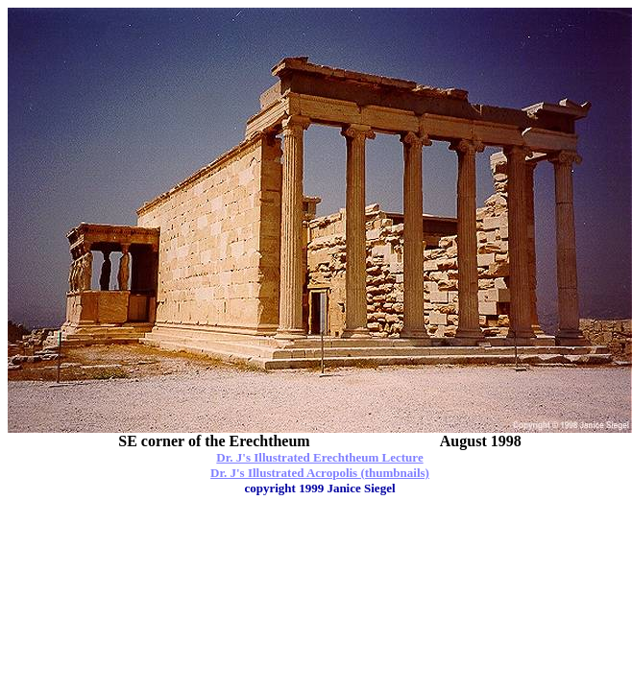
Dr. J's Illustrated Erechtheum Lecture (319, 457)
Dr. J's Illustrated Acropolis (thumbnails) (319, 472)
